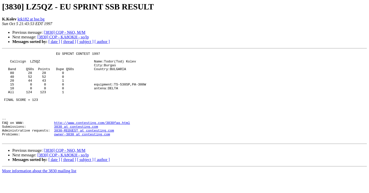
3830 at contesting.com (76, 142)
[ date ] (54, 41)
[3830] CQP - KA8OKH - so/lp (63, 37)
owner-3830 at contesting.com (82, 151)
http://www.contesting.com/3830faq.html (92, 137)
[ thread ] (68, 41)
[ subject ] (85, 41)
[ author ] (102, 41)
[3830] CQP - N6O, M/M (65, 32)
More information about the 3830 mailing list (39, 188)
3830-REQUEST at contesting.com (84, 146)
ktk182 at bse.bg (30, 19)
